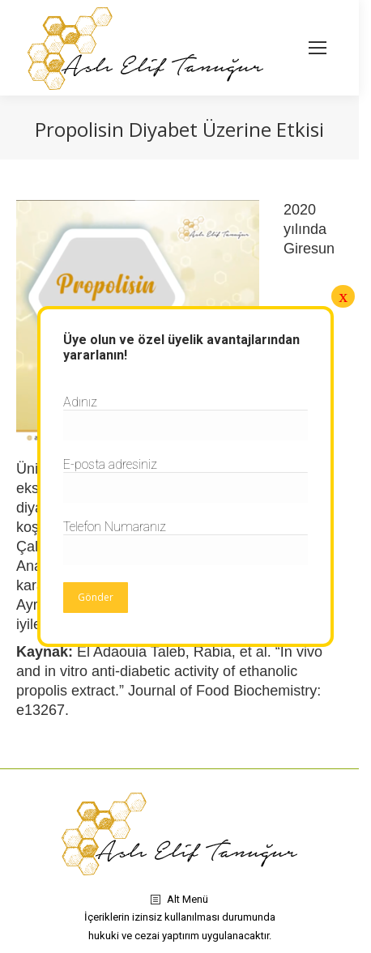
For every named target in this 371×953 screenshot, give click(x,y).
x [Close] (343, 296)
